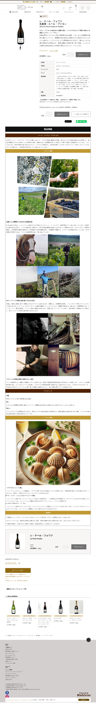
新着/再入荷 (27, 12)
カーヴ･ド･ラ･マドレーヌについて (14, 670)
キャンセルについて (10, 654)
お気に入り (71, 8)
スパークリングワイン (67, 72)
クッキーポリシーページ (26, 699)
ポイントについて (9, 652)
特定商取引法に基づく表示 (12, 674)
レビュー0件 (53, 51)
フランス (58, 65)
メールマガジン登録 (10, 662)
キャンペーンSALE (54, 12)
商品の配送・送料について (12, 650)
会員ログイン (8, 660)
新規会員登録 (83, 12)
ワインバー (88, 8)
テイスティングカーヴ (10, 672)
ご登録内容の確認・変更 (11, 658)
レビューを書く (19, 570)
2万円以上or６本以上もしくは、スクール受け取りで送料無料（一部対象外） (60, 107)
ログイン (65, 8)
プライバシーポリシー (10, 676)
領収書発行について (10, 656)
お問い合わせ (8, 678)
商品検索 (38, 635)
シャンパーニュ (66, 65)
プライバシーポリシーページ (12, 699)
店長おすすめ (39, 12)
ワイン (58, 72)
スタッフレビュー (69, 12)
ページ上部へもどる (88, 639)
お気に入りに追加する (80, 114)
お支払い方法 (8, 648)
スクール (82, 8)
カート (76, 8)
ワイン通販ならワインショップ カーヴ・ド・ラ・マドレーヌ (11, 7)
